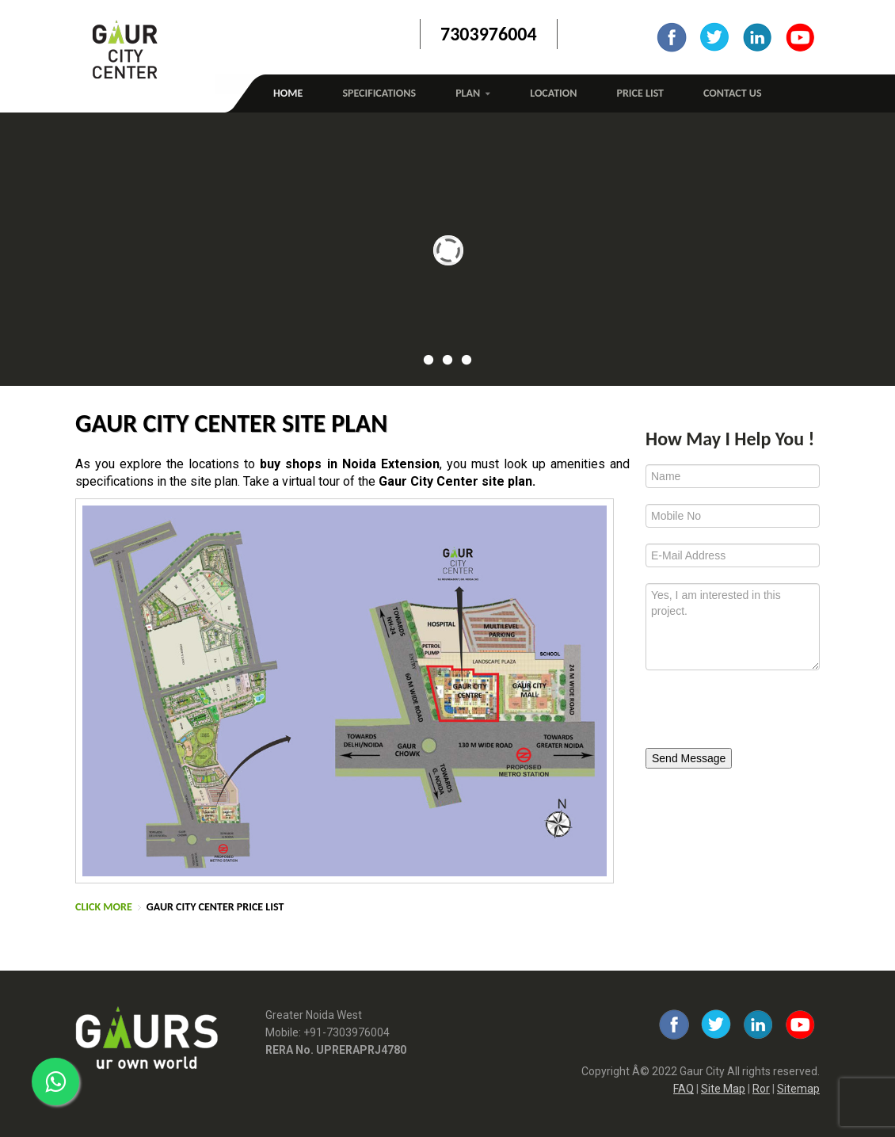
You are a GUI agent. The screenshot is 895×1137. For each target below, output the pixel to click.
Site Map (723, 1088)
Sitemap (798, 1088)
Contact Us (732, 93)
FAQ (683, 1088)
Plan (472, 93)
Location (553, 93)
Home (288, 93)
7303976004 (488, 33)
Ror (761, 1088)
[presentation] (754, 714)
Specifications (379, 93)
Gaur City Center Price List (215, 907)
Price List (641, 93)
